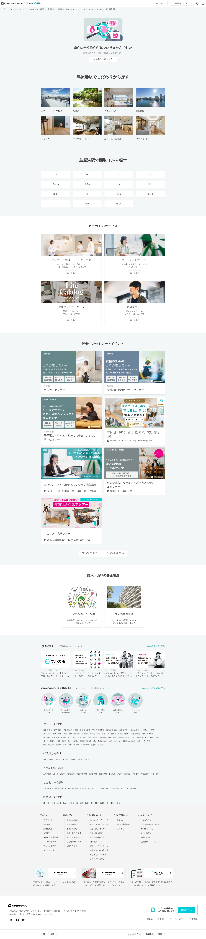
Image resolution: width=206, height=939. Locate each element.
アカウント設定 (49, 846)
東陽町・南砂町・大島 (88, 741)
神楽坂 (152, 730)
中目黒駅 (112, 774)
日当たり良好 (73, 788)
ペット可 (91, 788)
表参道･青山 (47, 730)
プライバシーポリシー (177, 919)
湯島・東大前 (141, 737)
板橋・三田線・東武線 (71, 745)
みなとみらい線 (115, 741)
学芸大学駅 (145, 774)
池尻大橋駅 (71, 774)
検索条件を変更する (103, 59)
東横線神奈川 (102, 741)
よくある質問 (145, 833)
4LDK (118, 803)
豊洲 (65, 734)
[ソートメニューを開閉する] (44, 934)
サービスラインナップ (99, 824)
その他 (100, 745)
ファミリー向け (132, 788)
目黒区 (57, 759)
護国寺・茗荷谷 (123, 737)
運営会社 (150, 919)
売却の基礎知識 (123, 824)
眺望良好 (83, 788)
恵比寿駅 (127, 774)
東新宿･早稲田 (123, 734)
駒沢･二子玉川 (124, 730)
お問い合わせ (145, 837)
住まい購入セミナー (98, 829)
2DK (81, 803)
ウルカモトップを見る (155, 646)
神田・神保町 (61, 741)
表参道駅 (136, 774)
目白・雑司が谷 (105, 737)
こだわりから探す (74, 842)
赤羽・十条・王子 (143, 741)
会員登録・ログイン (148, 842)
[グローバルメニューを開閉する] (203, 3)
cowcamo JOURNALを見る (153, 688)
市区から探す (72, 829)
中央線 (92, 734)
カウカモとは (145, 820)
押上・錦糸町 (93, 737)
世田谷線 (46, 737)
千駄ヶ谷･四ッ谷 (103, 734)
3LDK (102, 803)
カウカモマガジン (97, 859)
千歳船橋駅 (93, 774)
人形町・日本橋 (153, 737)
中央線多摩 (85, 745)
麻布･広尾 (57, 730)
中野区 (80, 759)
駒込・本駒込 (73, 741)
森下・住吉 (72, 737)
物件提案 (93, 842)
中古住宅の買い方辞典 (99, 850)
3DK (96, 803)
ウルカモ (120, 829)
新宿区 (51, 759)
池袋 (114, 737)
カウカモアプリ (146, 829)
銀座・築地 (57, 734)
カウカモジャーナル (98, 855)
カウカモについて (158, 3)
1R (44, 803)
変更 (160, 934)
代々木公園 (135, 730)
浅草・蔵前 (82, 737)
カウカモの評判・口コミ (150, 824)
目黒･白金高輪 (85, 730)
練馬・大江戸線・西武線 (52, 745)
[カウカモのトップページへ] (20, 3)
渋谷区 (73, 759)
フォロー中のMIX (50, 842)
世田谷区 (65, 759)
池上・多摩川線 (147, 734)
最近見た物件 (48, 829)
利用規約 (161, 919)
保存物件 (47, 833)
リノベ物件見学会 (97, 837)
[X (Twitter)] (11, 920)
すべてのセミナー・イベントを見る (103, 553)
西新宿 (113, 734)
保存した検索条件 (50, 837)
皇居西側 (85, 734)
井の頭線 (144, 730)
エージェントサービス (99, 820)
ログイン (182, 3)
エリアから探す (73, 837)
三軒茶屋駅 (47, 774)
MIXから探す (72, 846)
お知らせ (47, 824)
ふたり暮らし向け (118, 788)
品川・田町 (47, 734)
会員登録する (186, 910)
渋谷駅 (62, 774)
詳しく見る (71, 273)
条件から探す (72, 820)
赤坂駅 (119, 774)
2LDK (87, 803)
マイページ (48, 820)
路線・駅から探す (74, 833)
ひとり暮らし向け (103, 788)
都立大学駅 (103, 774)
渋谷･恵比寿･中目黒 (70, 730)
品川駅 (55, 774)
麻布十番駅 (155, 774)
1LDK (59, 803)
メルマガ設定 (48, 850)
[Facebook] (17, 920)
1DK (53, 803)
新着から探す (72, 824)
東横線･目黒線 (111, 730)
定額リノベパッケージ (99, 846)
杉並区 (86, 759)
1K (48, 803)
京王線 (63, 737)
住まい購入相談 (96, 833)
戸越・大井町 (135, 734)
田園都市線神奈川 (129, 741)
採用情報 (193, 919)
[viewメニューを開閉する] (52, 934)
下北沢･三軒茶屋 (98, 730)
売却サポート (122, 820)
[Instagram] (23, 920)
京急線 (93, 745)
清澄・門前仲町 (74, 734)
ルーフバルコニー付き (51, 788)
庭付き (63, 788)
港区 (45, 759)
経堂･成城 (55, 737)
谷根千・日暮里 (49, 741)
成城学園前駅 (82, 774)
